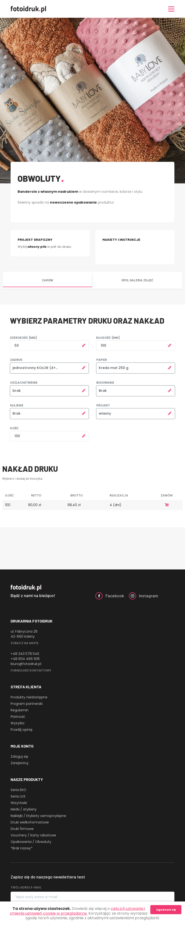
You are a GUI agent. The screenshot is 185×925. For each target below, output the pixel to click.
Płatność (18, 716)
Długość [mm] (108, 338)
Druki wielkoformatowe (30, 822)
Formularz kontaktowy (31, 670)
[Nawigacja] (171, 9)
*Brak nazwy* (22, 848)
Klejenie (16, 405)
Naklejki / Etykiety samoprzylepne (38, 815)
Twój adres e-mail (26, 887)
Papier (101, 360)
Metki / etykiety (24, 809)
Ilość (14, 428)
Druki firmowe (22, 828)
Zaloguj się (19, 756)
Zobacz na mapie (25, 643)
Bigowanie (105, 383)
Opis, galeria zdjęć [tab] (137, 280)
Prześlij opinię (22, 729)
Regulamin (19, 710)
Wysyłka (17, 723)
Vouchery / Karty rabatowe (33, 835)
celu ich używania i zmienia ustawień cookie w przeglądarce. (77, 911)
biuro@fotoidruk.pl (26, 663)
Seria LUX (18, 796)
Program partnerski (27, 703)
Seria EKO (18, 789)
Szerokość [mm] (23, 338)
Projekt (103, 405)
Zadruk (16, 360)
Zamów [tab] (47, 280)
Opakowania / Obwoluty (31, 841)
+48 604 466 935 (25, 658)
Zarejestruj (19, 763)
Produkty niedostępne (29, 697)
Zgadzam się (166, 910)
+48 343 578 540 (25, 653)
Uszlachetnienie (24, 383)
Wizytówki (19, 802)
